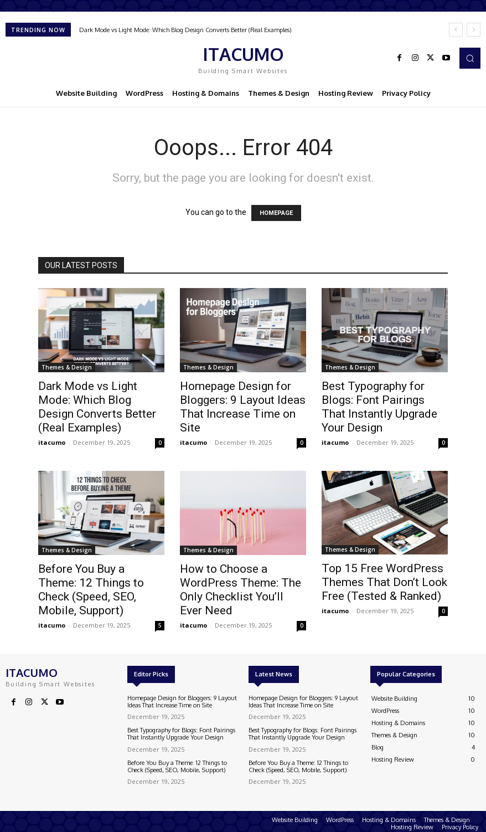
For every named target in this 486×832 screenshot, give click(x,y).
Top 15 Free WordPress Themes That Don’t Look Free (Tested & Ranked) (384, 582)
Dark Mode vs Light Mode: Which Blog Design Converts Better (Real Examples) (185, 30)
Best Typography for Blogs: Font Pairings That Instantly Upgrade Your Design (379, 406)
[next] (473, 30)
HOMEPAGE (276, 213)
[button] (469, 58)
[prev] (456, 30)
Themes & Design (67, 367)
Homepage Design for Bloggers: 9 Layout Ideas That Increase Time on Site (243, 406)
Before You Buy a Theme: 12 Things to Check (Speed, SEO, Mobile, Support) (91, 589)
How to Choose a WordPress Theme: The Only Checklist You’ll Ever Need (240, 589)
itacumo (51, 442)
